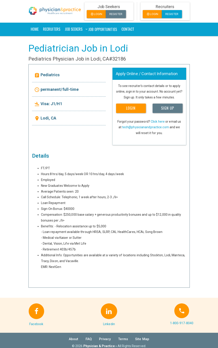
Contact (127, 29)
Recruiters (51, 29)
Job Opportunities (102, 29)
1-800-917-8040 (181, 323)
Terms (123, 339)
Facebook (36, 324)
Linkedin (109, 324)
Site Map (142, 339)
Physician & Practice (99, 346)
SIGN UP (167, 108)
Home (35, 29)
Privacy (105, 339)
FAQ (89, 339)
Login (96, 14)
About (73, 339)
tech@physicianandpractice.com (145, 127)
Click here (158, 121)
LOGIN (131, 108)
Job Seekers (73, 29)
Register (115, 14)
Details (40, 156)
